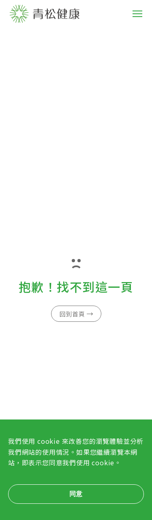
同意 (76, 493)
